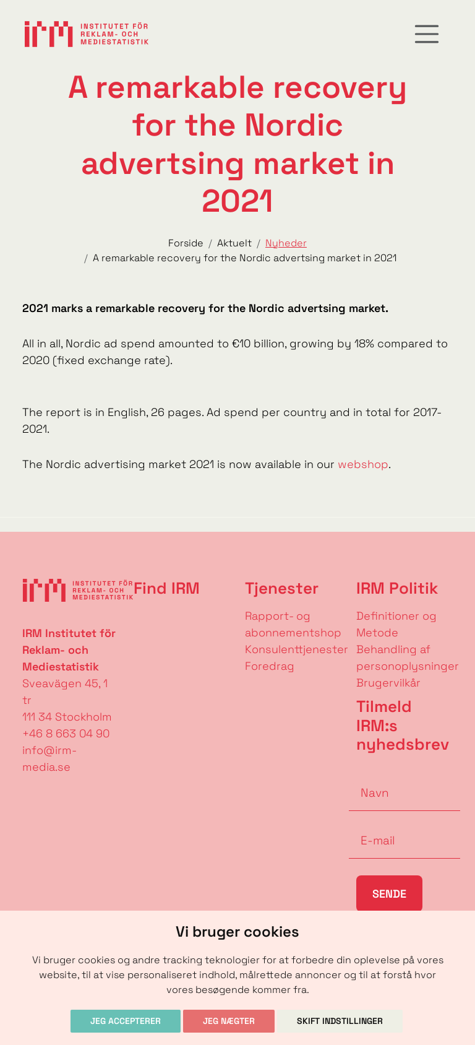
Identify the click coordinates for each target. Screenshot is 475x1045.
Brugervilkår (388, 682)
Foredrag (269, 666)
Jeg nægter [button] (229, 1020)
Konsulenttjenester (296, 649)
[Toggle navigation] (426, 34)
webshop (363, 464)
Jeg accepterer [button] (125, 1020)
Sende (389, 894)
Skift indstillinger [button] (340, 1020)
